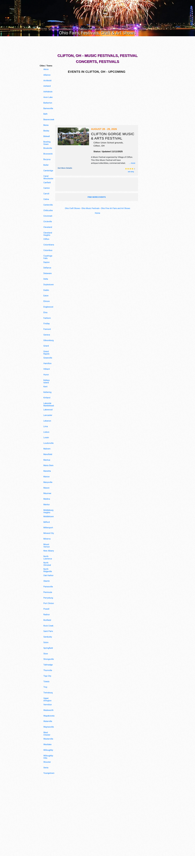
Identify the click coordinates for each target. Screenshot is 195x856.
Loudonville (48, 443)
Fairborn (47, 318)
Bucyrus (46, 159)
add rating (131, 171)
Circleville (47, 221)
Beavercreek (48, 119)
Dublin (46, 290)
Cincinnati (47, 216)
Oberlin (46, 581)
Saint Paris (48, 631)
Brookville (47, 148)
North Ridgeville (47, 570)
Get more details (65, 168)
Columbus (47, 250)
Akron (46, 69)
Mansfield (47, 454)
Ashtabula (47, 91)
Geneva (46, 335)
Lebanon (47, 421)
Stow (45, 653)
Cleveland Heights (47, 234)
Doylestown (48, 284)
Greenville (47, 358)
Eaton (46, 295)
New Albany (48, 551)
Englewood (48, 307)
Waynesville (48, 727)
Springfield (48, 648)
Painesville (48, 586)
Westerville (48, 739)
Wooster (47, 762)
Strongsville (48, 659)
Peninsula (47, 592)
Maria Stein (48, 465)
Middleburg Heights (48, 511)
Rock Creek (48, 626)
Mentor (46, 504)
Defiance (47, 268)
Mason (46, 488)
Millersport (48, 527)
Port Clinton (48, 603)
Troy (45, 687)
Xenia (45, 767)
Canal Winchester (48, 177)
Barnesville (48, 108)
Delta (45, 279)
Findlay (46, 323)
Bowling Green (46, 143)
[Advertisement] (97, 45)
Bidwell (46, 136)
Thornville (47, 670)
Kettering (47, 392)
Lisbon (46, 432)
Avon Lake (47, 97)
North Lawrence (47, 557)
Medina (46, 499)
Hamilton (47, 363)
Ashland (47, 86)
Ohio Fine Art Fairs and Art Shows (116, 208)
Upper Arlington (47, 699)
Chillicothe (48, 210)
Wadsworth (48, 710)
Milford (46, 522)
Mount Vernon (46, 545)
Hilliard (46, 369)
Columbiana (48, 245)
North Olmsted (47, 564)
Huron (46, 374)
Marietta (47, 471)
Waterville (47, 721)
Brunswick (48, 154)
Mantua (46, 460)
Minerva (46, 539)
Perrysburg (48, 598)
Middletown (48, 516)
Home (97, 213)
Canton (46, 188)
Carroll (46, 193)
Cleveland (47, 227)
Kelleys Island (46, 381)
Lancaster (47, 415)
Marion (46, 476)
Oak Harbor (48, 575)
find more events (96, 197)
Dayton (46, 262)
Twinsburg (48, 692)
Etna (45, 312)
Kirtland (46, 397)
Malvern (46, 449)
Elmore (46, 301)
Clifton (46, 239)
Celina (46, 199)
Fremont (47, 329)
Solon (45, 642)
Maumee (47, 493)
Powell (46, 609)
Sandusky (47, 637)
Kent (45, 386)
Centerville (48, 205)
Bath (45, 114)
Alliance (46, 75)
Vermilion (47, 704)
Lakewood (47, 409)
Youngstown (48, 773)
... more (132, 163)
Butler (46, 165)
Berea (46, 125)
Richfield (47, 620)
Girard (46, 346)
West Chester (46, 733)
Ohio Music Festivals (90, 208)
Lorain (46, 437)
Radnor (46, 614)
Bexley (46, 131)
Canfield (47, 182)
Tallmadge (48, 665)
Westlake (47, 744)
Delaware (47, 273)
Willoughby (48, 750)
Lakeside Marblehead (48, 404)
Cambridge (48, 170)
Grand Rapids (46, 352)
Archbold (47, 80)
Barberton (47, 103)
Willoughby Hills (48, 756)
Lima (45, 426)
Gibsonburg (48, 340)
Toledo (46, 681)
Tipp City (47, 676)
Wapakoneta (48, 716)
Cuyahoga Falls (47, 257)
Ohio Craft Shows (72, 208)
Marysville (47, 482)
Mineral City (48, 533)
